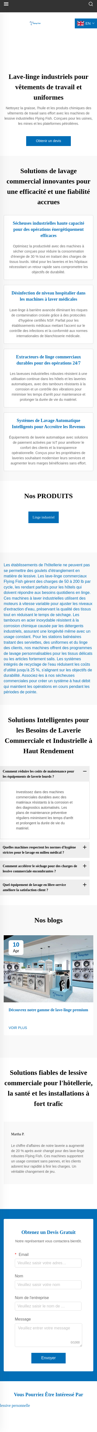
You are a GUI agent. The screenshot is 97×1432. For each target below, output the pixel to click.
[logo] (35, 23)
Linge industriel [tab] (44, 517)
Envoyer (48, 1358)
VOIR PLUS (18, 1028)
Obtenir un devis (48, 141)
